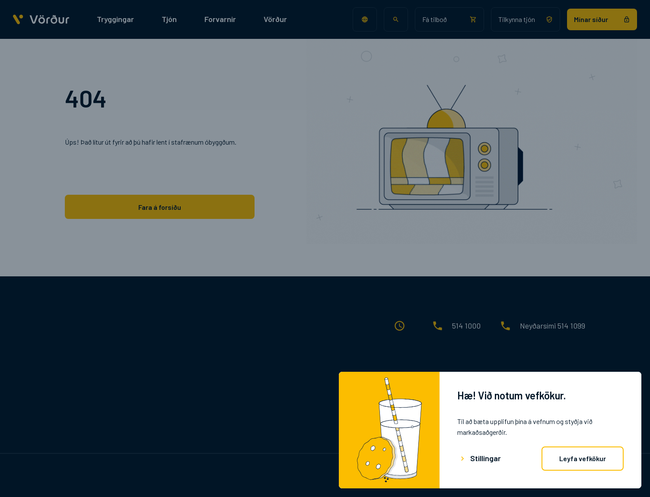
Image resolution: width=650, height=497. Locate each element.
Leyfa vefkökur (582, 458)
